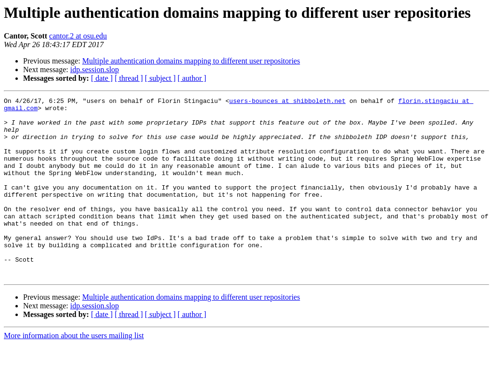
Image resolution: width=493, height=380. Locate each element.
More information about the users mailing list (74, 371)
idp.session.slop (94, 69)
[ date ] (102, 78)
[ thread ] (129, 78)
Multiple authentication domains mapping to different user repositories (191, 61)
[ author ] (192, 78)
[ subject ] (160, 78)
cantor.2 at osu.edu (78, 36)
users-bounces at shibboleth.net (287, 102)
